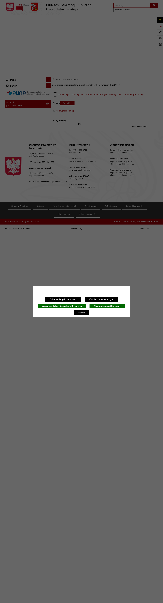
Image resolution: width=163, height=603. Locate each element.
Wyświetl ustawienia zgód (101, 299)
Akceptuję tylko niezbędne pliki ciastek (62, 306)
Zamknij (81, 312)
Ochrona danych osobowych (63, 299)
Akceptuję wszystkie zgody (107, 306)
